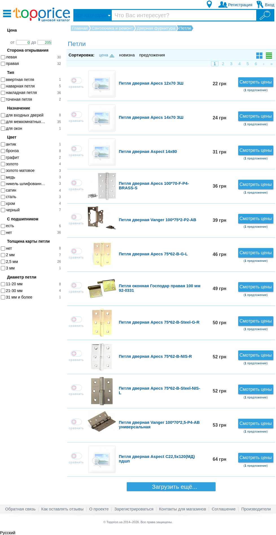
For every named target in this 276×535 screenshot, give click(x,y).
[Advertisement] (33, 391)
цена (106, 55)
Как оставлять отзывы (62, 509)
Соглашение (224, 509)
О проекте (99, 509)
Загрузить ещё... (171, 486)
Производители (256, 509)
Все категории (91, 15)
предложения (152, 55)
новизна (127, 55)
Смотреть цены (256, 82)
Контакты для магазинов (182, 509)
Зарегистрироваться (134, 509)
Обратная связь (20, 509)
